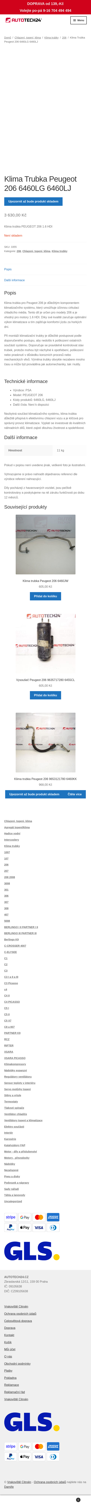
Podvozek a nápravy (16, 1182)
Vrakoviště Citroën (16, 1306)
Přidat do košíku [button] (45, 596)
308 (6, 908)
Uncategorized (13, 1201)
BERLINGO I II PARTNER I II (21, 927)
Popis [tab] (8, 269)
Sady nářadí (11, 1189)
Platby (8, 1370)
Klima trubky (51, 37)
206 (64, 37)
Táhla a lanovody (14, 1195)
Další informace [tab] (14, 280)
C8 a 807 (9, 1026)
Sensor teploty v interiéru (19, 1082)
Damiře (9, 1486)
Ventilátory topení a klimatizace (23, 1120)
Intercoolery (11, 839)
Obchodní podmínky (17, 1363)
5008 (7, 920)
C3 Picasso (11, 983)
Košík (8, 1342)
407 (6, 914)
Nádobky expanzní (15, 1070)
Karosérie (10, 1139)
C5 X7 (7, 1020)
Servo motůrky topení (17, 1089)
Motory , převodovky (17, 1157)
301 (6, 889)
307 (6, 902)
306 (6, 895)
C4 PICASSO (12, 1001)
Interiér (8, 1132)
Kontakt (9, 1335)
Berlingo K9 (11, 939)
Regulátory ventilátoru (18, 1076)
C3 (6, 970)
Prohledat (45, 1501)
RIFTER (9, 1045)
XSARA (8, 1051)
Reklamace (11, 1384)
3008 (7, 883)
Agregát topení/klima (17, 827)
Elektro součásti (14, 1126)
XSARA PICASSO (14, 1058)
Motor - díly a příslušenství (20, 1151)
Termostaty (11, 1101)
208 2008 (9, 877)
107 (6, 858)
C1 (6, 958)
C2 (6, 964)
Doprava (9, 1328)
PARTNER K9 (12, 1033)
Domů (7, 37)
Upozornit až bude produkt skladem (33, 201)
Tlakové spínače (14, 1107)
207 (6, 870)
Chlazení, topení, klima (28, 37)
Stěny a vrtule (12, 1095)
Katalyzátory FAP (14, 1145)
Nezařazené (11, 1170)
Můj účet (9, 1349)
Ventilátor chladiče (15, 1114)
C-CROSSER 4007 (15, 945)
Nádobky (9, 1163)
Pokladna (10, 1377)
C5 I (6, 1008)
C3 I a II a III (11, 976)
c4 (5, 989)
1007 (7, 852)
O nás (8, 1356)
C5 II (7, 1014)
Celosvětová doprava (18, 1320)
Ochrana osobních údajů (20, 1313)
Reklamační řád (14, 1392)
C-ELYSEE (10, 952)
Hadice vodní (12, 833)
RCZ (7, 1039)
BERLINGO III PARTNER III (20, 933)
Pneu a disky (12, 1176)
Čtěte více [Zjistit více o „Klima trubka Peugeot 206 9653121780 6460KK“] (75, 794)
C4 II (7, 995)
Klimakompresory (15, 1064)
